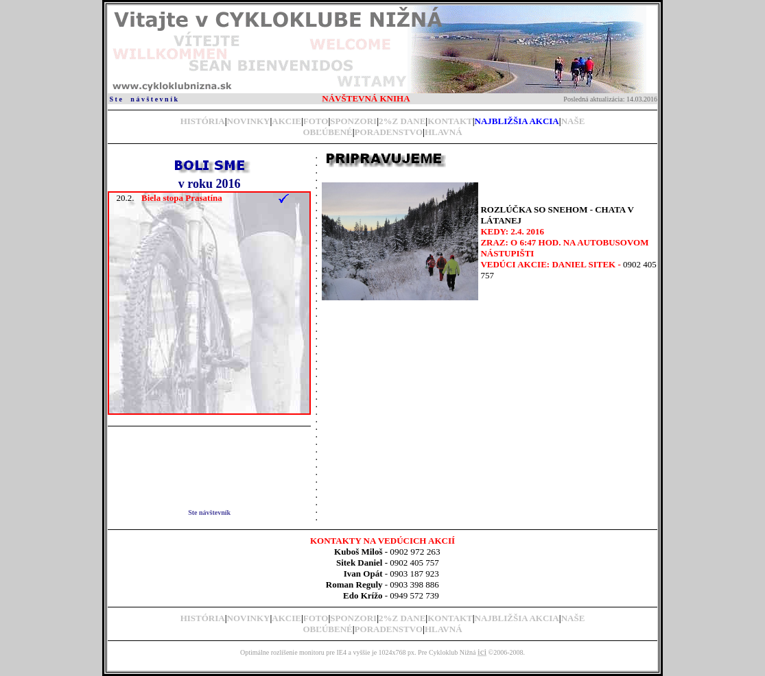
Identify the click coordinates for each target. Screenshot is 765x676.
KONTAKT (450, 121)
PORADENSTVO (389, 132)
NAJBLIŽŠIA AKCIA (517, 618)
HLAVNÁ (443, 132)
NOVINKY (248, 121)
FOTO (316, 121)
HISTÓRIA (202, 121)
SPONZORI (353, 121)
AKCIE (286, 121)
